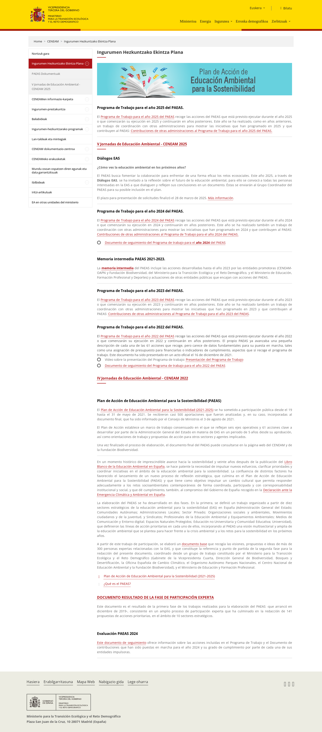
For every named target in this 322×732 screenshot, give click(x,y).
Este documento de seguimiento (121, 642)
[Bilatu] (284, 8)
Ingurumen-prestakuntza (48, 109)
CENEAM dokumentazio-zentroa (53, 149)
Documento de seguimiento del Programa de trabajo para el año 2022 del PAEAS (165, 365)
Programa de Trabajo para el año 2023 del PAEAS (137, 300)
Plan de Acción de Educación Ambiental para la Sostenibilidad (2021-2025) (157, 410)
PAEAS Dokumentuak (46, 74)
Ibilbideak (38, 182)
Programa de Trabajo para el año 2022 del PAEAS (137, 336)
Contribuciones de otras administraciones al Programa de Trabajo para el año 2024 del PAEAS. (168, 234)
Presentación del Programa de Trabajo (214, 359)
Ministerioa (188, 21)
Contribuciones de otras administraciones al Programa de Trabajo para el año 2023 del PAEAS (178, 314)
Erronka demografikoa (252, 21)
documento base (194, 544)
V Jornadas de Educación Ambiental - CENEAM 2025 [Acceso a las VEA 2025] (142, 144)
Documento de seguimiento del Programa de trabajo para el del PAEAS (165, 242)
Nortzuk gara (40, 54)
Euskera (256, 8)
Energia (205, 21)
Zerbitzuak (279, 21)
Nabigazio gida (111, 681)
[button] (232, 21)
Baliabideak (39, 119)
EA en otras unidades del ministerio (55, 202)
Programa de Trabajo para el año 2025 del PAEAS (137, 117)
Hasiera (33, 681)
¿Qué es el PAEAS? (117, 584)
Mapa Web (86, 681)
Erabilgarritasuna (58, 681)
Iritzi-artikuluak (42, 192)
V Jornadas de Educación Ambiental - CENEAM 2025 (56, 86)
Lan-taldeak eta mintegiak (49, 139)
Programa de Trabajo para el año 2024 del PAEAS (137, 220)
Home (38, 41)
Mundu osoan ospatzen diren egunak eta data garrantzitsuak (59, 170)
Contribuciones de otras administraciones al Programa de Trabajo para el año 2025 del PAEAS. (201, 131)
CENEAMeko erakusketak (48, 159)
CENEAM (53, 41)
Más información (220, 198)
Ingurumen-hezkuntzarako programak (57, 129)
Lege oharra (138, 681)
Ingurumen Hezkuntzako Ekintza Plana (90, 41)
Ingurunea (221, 21)
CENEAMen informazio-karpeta (52, 99)
